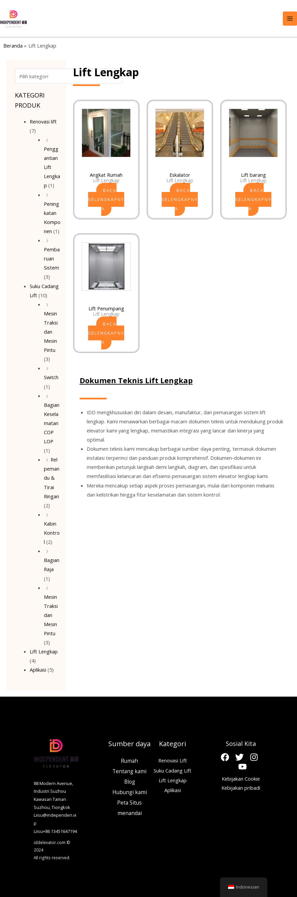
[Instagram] (254, 756)
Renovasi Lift (172, 759)
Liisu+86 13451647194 (55, 830)
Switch (51, 375)
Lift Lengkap (44, 650)
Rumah (129, 759)
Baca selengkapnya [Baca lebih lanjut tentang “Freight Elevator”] (253, 199)
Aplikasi (38, 668)
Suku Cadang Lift (172, 769)
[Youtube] (242, 765)
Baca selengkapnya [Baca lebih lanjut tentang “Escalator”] (180, 199)
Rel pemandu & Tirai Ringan (51, 476)
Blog (129, 780)
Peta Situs (129, 801)
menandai (129, 811)
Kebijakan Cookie (241, 777)
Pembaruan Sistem (52, 257)
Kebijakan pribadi (240, 786)
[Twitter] (239, 756)
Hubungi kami (129, 790)
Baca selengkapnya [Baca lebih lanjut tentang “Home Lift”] (106, 199)
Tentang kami (129, 770)
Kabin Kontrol (52, 531)
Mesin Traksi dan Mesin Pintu (51, 330)
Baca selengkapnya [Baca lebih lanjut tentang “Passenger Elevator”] (106, 333)
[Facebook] (225, 756)
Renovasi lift (43, 120)
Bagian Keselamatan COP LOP (51, 421)
